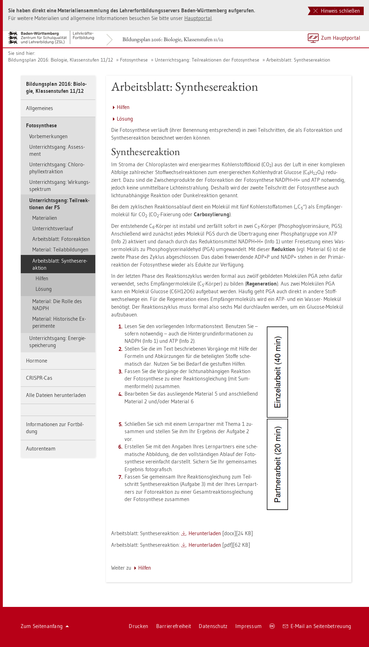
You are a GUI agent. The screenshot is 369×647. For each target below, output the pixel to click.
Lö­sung (44, 289)
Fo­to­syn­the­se (134, 60)
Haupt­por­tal (198, 18)
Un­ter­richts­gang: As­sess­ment (57, 150)
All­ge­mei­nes (39, 108)
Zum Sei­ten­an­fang (45, 626)
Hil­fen (42, 278)
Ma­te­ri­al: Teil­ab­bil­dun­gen (60, 249)
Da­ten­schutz (213, 626)
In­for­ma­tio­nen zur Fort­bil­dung (55, 428)
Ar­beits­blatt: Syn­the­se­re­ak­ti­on (298, 60)
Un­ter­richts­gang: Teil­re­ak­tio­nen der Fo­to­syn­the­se (207, 60)
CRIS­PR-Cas (39, 377)
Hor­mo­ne (36, 360)
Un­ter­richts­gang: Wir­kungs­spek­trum (59, 185)
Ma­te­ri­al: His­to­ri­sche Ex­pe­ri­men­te (59, 322)
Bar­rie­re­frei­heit (173, 626)
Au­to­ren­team (41, 448)
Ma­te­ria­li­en (44, 217)
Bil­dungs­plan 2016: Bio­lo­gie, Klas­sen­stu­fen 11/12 (172, 39)
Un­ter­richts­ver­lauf (52, 228)
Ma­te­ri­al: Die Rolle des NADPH (57, 305)
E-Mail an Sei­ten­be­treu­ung (317, 626)
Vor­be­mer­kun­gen (48, 136)
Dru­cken (138, 626)
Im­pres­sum (248, 626)
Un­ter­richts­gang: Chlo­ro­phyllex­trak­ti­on (56, 168)
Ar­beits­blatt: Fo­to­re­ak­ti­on (61, 239)
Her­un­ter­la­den (205, 533)
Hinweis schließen (336, 10)
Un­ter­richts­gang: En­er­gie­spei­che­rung (57, 341)
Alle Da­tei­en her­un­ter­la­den (56, 395)
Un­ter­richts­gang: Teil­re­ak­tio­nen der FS (59, 204)
